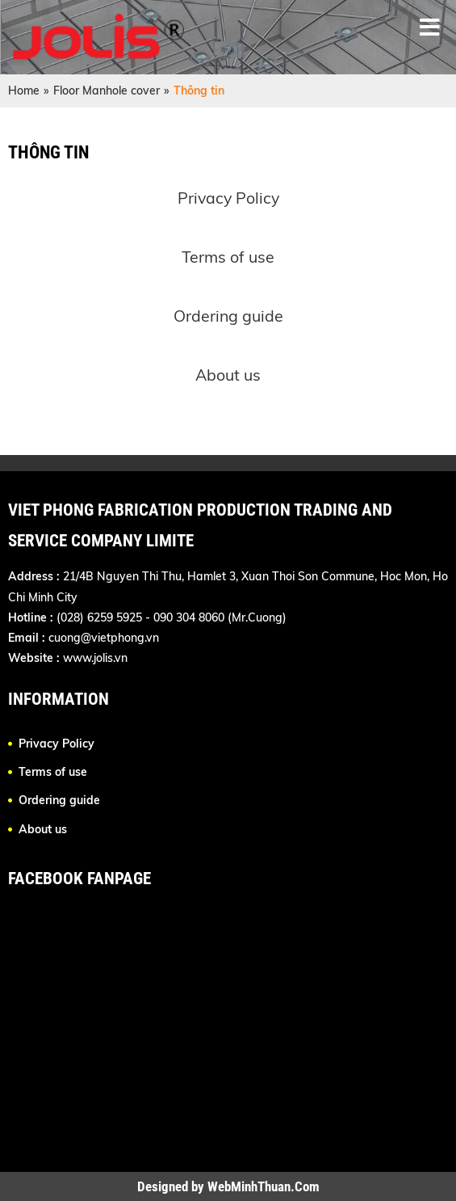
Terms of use (228, 257)
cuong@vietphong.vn (103, 637)
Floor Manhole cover (106, 90)
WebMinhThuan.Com (263, 1186)
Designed (164, 1186)
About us (228, 375)
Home (24, 90)
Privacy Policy (228, 198)
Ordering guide (228, 316)
